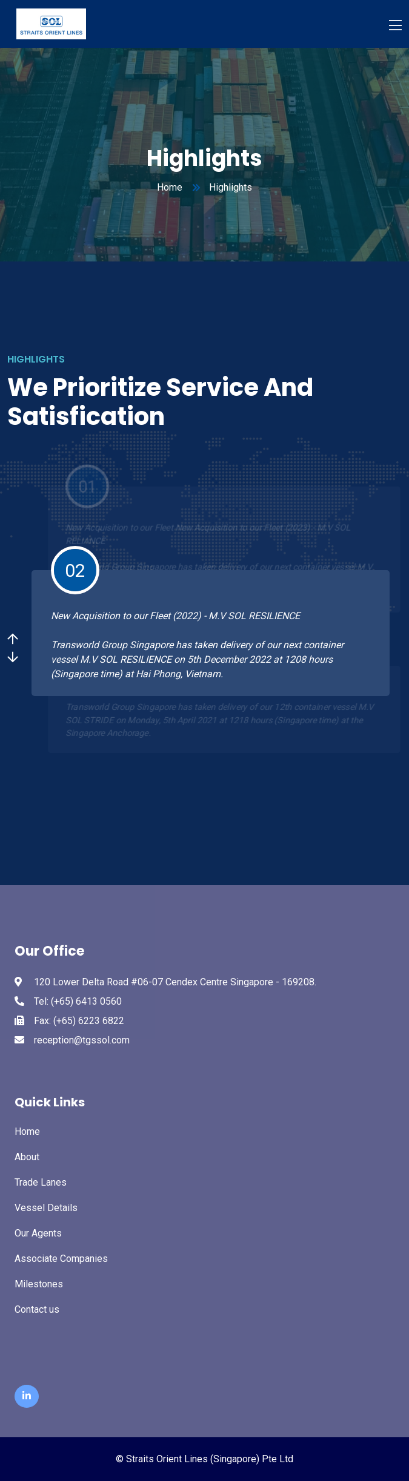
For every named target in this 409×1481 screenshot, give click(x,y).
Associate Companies (61, 1258)
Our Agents (38, 1233)
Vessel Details (46, 1207)
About (27, 1157)
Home (169, 187)
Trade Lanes (41, 1182)
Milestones (39, 1284)
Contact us (37, 1309)
